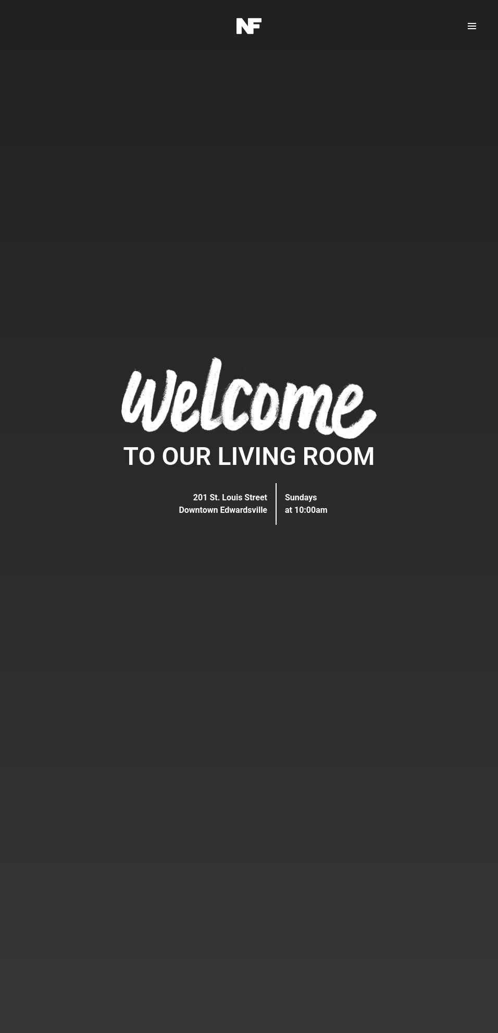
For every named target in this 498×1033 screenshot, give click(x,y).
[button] (471, 26)
